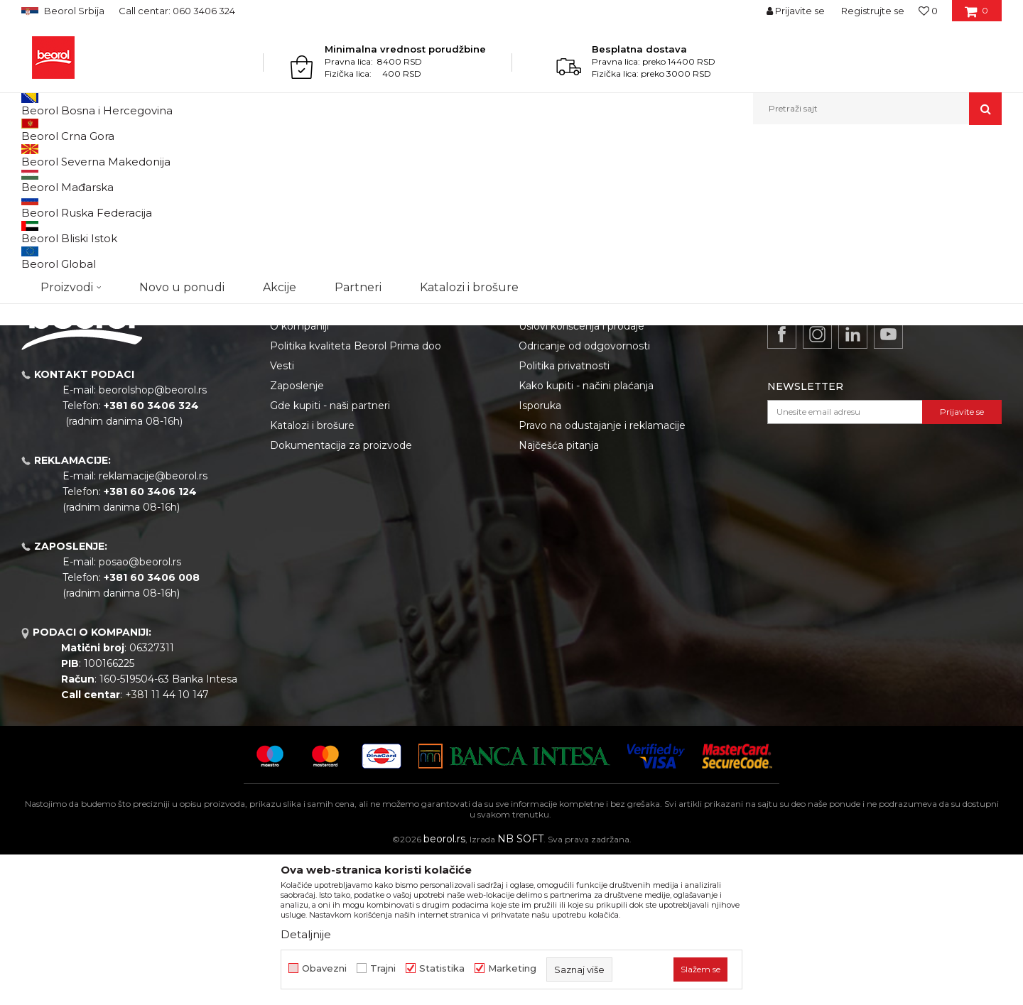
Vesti (282, 512)
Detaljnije (306, 934)
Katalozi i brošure (312, 571)
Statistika (442, 968)
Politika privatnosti (564, 512)
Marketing (512, 968)
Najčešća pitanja (559, 591)
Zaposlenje (297, 532)
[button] (877, 108)
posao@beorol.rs (140, 708)
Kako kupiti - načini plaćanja (586, 532)
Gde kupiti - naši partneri (330, 551)
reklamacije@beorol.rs (153, 622)
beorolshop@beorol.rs (153, 536)
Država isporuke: (829, 180)
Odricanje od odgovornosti (584, 492)
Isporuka (540, 551)
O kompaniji (299, 472)
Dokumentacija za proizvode (341, 591)
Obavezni (324, 968)
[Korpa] (976, 15)
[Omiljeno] (928, 10)
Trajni (383, 968)
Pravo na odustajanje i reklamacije (602, 571)
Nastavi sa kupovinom (96, 316)
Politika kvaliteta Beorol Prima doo (355, 492)
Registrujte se (872, 10)
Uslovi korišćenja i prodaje (581, 472)
